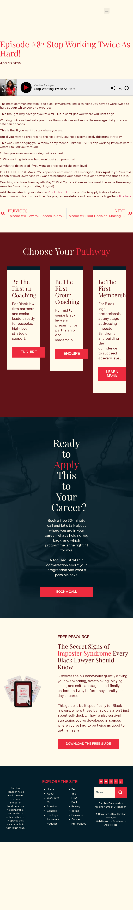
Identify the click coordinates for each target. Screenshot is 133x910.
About (50, 805)
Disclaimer (77, 826)
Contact (52, 822)
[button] (107, 11)
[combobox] (104, 810)
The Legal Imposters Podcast (53, 831)
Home (50, 801)
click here (124, 196)
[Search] (121, 810)
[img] (127, 88)
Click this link (58, 192)
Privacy (75, 818)
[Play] (26, 87)
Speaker (52, 818)
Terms (75, 822)
